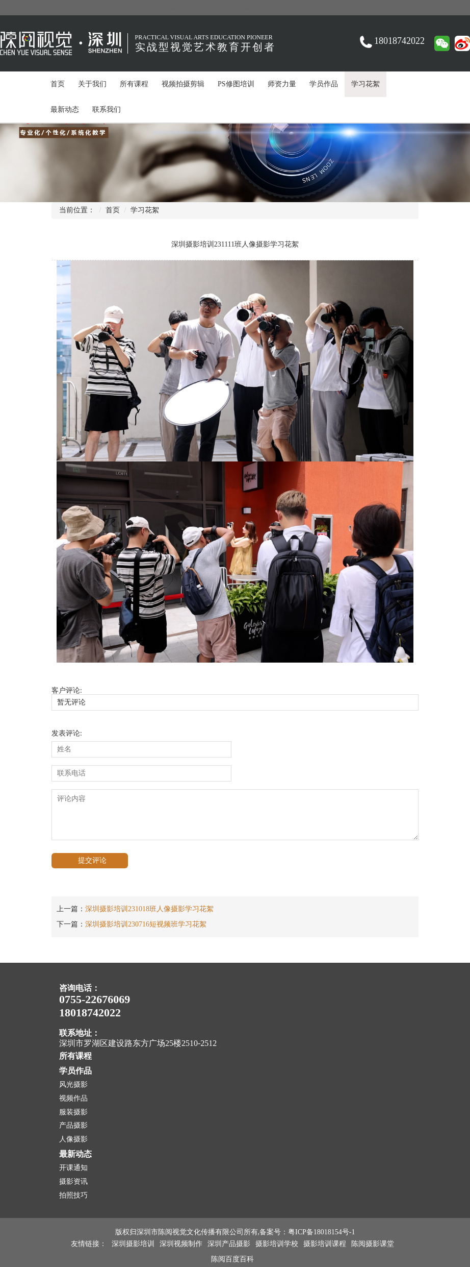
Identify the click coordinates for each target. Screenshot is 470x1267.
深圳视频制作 (181, 1244)
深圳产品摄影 (228, 1244)
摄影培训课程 (324, 1244)
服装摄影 (73, 1112)
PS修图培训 (236, 84)
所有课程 (134, 84)
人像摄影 (73, 1139)
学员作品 (323, 84)
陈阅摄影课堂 (372, 1244)
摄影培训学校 (276, 1244)
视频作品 (73, 1098)
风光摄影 (73, 1084)
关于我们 (92, 84)
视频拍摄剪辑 (183, 84)
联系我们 (106, 109)
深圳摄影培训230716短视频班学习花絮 (145, 924)
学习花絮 (365, 84)
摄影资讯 (73, 1181)
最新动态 (64, 109)
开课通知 (73, 1168)
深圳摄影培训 (133, 1244)
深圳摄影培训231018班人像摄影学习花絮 (149, 909)
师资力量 (282, 84)
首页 (57, 84)
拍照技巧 (73, 1195)
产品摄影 (73, 1125)
